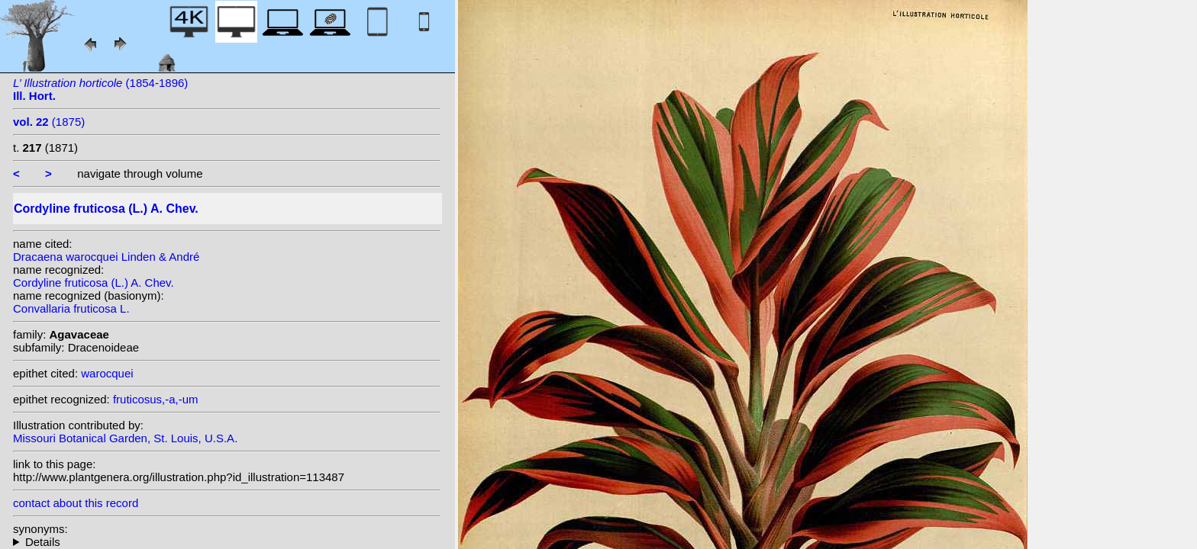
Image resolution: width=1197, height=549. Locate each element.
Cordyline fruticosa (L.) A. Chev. (93, 282)
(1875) (49, 121)
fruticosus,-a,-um (155, 399)
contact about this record (75, 502)
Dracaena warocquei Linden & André (106, 256)
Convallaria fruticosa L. (71, 308)
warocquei (107, 373)
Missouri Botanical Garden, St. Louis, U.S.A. (125, 438)
